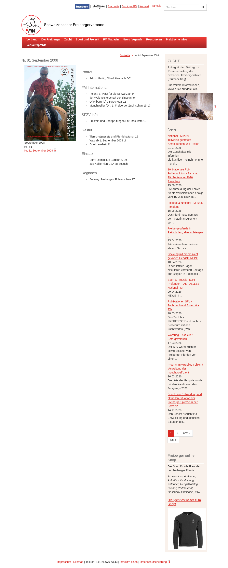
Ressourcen (154, 39)
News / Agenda (132, 39)
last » (173, 439)
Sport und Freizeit (87, 39)
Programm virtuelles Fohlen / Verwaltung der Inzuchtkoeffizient (185, 368)
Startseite (113, 6)
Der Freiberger (50, 39)
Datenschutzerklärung (153, 561)
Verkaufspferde (37, 45)
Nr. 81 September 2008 (38, 150)
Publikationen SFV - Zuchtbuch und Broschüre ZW (183, 305)
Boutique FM (129, 6)
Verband (32, 39)
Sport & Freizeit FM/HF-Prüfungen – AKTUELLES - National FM (184, 283)
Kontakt (144, 6)
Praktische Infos (176, 39)
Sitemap (78, 561)
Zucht (68, 39)
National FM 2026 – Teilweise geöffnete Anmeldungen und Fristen (183, 139)
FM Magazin (111, 39)
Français (156, 5)
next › (186, 433)
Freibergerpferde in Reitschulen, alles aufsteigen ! (185, 232)
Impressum (64, 561)
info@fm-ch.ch (129, 561)
